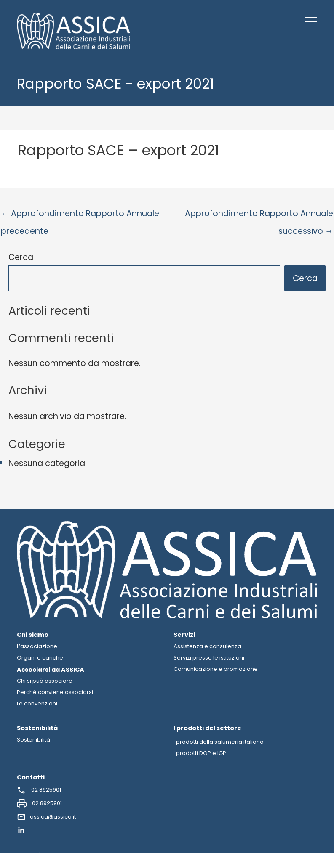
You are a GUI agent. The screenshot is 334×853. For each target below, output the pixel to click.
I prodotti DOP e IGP (200, 753)
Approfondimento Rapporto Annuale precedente (80, 216)
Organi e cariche (40, 658)
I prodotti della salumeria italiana (219, 742)
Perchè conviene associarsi (55, 692)
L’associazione (37, 646)
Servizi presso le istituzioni (209, 658)
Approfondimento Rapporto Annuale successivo (259, 216)
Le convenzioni (37, 703)
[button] (311, 22)
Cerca (20, 257)
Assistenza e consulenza (207, 646)
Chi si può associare (44, 681)
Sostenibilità (33, 740)
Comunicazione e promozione (216, 669)
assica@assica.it (46, 817)
